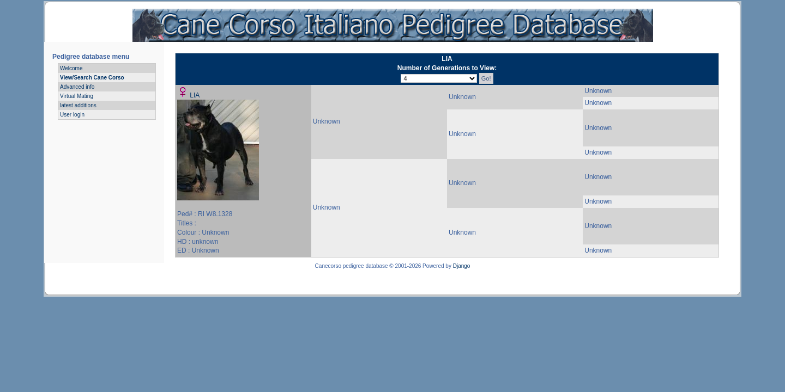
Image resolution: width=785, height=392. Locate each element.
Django (461, 266)
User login (72, 115)
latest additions (78, 105)
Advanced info (77, 87)
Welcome (71, 68)
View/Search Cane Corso (92, 78)
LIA (195, 95)
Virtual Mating (76, 96)
